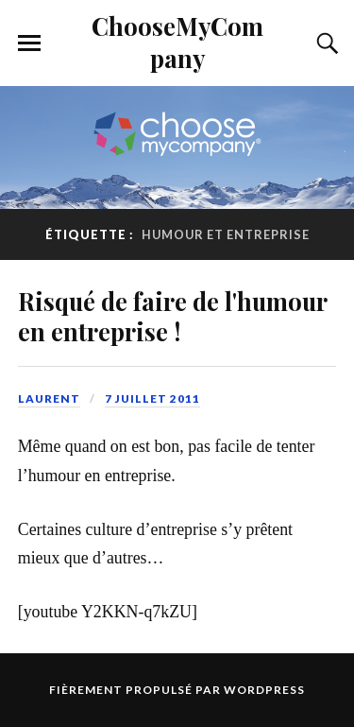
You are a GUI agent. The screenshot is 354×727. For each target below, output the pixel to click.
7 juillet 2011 (152, 398)
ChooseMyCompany (177, 41)
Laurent (49, 398)
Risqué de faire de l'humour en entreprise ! (172, 316)
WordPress (264, 690)
